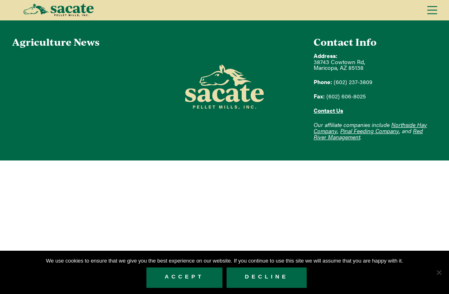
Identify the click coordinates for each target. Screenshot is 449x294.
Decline (267, 277)
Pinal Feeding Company (369, 131)
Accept (184, 277)
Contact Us (328, 110)
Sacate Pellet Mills (58, 10)
